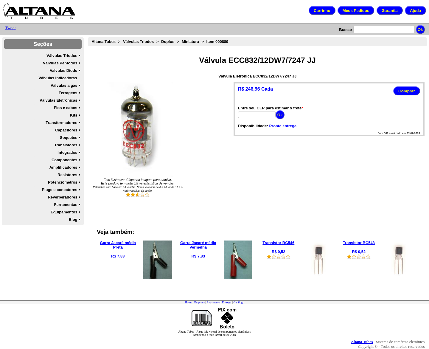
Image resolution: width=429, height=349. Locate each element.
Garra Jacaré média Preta (118, 245)
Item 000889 (217, 41)
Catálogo (238, 302)
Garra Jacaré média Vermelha (198, 245)
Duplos (167, 41)
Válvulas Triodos (61, 55)
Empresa (199, 302)
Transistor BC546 (278, 243)
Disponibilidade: (253, 126)
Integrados (67, 152)
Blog (73, 219)
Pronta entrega (282, 126)
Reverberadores (62, 197)
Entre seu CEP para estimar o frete (270, 108)
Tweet (10, 28)
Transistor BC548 (359, 243)
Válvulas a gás (64, 85)
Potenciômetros (62, 182)
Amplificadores (63, 167)
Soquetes (68, 137)
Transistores (65, 145)
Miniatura (190, 41)
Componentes (64, 160)
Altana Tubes (103, 41)
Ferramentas (65, 204)
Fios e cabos (65, 108)
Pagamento (213, 302)
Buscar (345, 29)
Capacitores (66, 130)
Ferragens (68, 93)
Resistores (67, 175)
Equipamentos (64, 212)
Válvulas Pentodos (60, 63)
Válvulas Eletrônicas (58, 100)
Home (188, 302)
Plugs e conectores (59, 189)
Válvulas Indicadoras (57, 78)
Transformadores (61, 122)
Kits (73, 115)
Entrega (226, 302)
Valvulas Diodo (63, 70)
